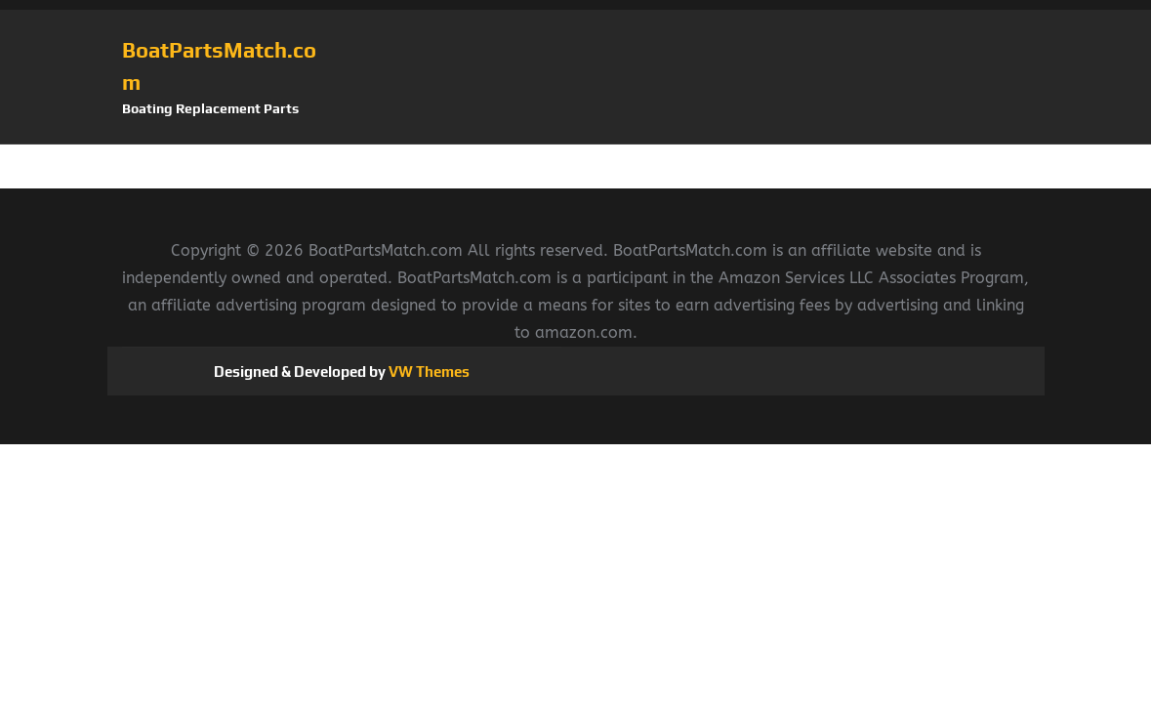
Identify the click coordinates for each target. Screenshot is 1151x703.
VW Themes (428, 371)
